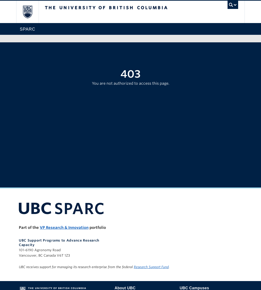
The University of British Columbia (31, 12)
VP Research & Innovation (64, 227)
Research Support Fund (151, 267)
